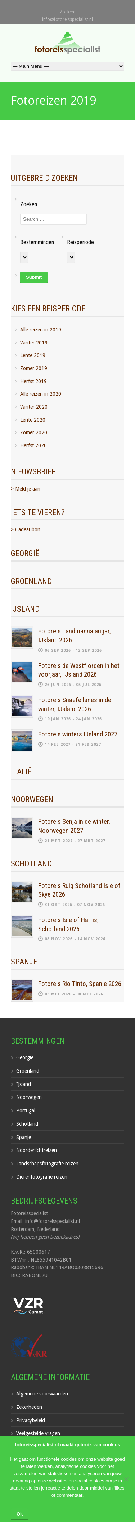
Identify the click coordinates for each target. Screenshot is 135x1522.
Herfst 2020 (33, 445)
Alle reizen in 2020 (40, 394)
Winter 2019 (34, 343)
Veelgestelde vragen (38, 1433)
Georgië (24, 1057)
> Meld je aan (25, 489)
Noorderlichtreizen (36, 1150)
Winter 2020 (34, 407)
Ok (20, 1514)
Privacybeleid (30, 1420)
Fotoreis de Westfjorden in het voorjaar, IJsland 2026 (79, 670)
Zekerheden (29, 1407)
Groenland (27, 1071)
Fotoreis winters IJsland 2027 (77, 734)
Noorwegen (29, 1097)
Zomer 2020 (33, 432)
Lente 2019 (32, 355)
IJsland (23, 1084)
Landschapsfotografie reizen (47, 1163)
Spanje (23, 1137)
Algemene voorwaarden (42, 1393)
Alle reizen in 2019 (40, 330)
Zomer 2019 (33, 368)
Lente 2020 (32, 420)
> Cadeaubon (25, 529)
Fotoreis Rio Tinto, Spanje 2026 (79, 984)
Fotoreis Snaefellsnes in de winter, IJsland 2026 (74, 704)
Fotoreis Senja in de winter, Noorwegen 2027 (74, 826)
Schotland (27, 1124)
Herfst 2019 (33, 381)
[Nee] (126, 1479)
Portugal (25, 1110)
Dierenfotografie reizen (41, 1177)
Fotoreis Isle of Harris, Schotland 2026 (68, 924)
